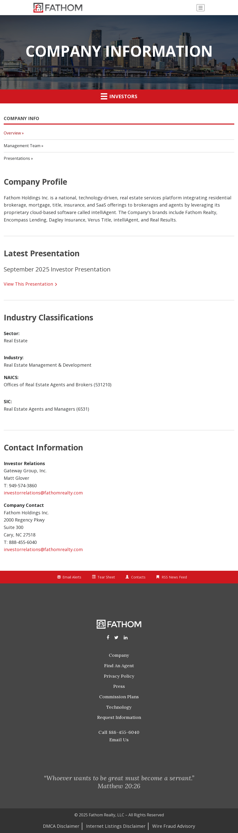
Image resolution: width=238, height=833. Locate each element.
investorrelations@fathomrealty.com (43, 493)
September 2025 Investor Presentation (57, 269)
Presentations (17, 158)
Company (119, 655)
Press (119, 686)
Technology (119, 707)
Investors (119, 96)
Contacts (138, 577)
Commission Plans (119, 697)
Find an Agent (119, 665)
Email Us (119, 740)
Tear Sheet (106, 577)
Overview (12, 133)
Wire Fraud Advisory (173, 826)
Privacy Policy (119, 676)
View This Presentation (28, 284)
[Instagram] (116, 637)
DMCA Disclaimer (61, 826)
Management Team (22, 145)
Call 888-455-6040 (118, 732)
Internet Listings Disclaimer (116, 826)
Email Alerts (71, 577)
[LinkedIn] (125, 637)
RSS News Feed (174, 577)
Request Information (119, 717)
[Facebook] (108, 637)
